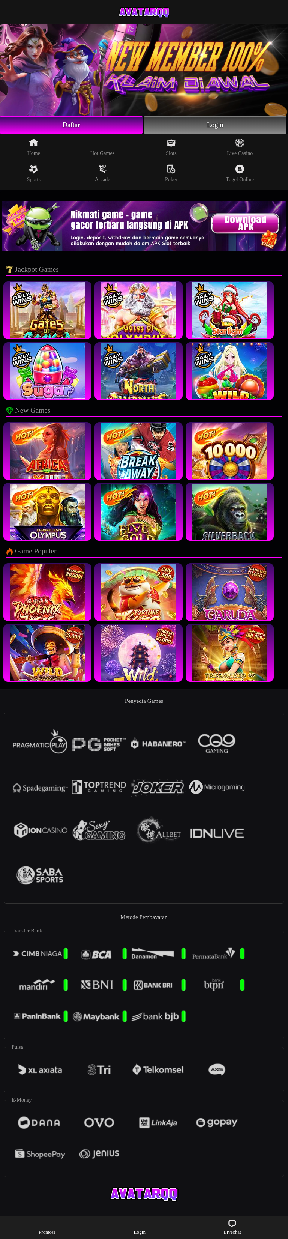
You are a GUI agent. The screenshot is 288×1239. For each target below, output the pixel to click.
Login (215, 125)
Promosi (47, 1227)
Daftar (71, 125)
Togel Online (240, 173)
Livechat (232, 1227)
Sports (33, 173)
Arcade (102, 173)
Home (33, 147)
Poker (171, 173)
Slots (171, 147)
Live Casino (240, 147)
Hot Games (102, 147)
